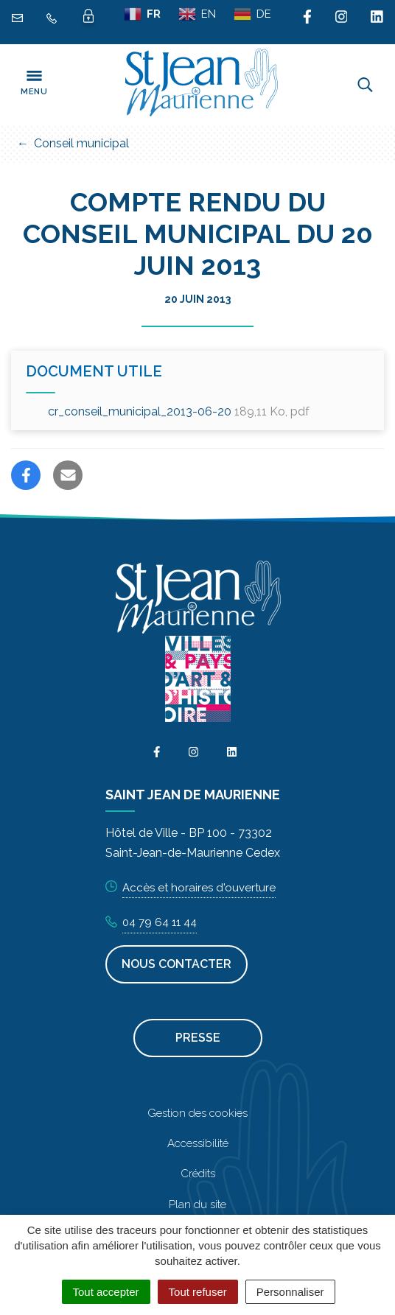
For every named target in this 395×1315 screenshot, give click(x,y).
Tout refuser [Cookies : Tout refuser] (198, 1292)
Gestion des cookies (197, 1113)
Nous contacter (176, 964)
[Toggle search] (365, 84)
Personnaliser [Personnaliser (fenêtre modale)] (290, 1292)
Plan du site (197, 1204)
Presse (197, 1038)
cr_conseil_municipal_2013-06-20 (179, 411)
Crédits (198, 1173)
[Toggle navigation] (34, 85)
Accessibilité (197, 1143)
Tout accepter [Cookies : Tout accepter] (106, 1292)
